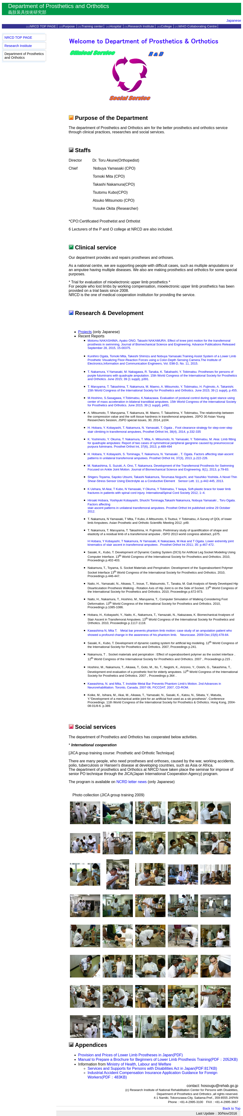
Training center (90, 26)
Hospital (114, 26)
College (165, 26)
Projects (85, 332)
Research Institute (139, 26)
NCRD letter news (131, 782)
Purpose (67, 26)
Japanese (233, 20)
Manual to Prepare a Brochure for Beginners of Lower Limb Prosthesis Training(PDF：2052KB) (158, 1059)
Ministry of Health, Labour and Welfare (139, 1064)
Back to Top (231, 1108)
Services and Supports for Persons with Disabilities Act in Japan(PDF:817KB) (152, 1068)
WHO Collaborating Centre (196, 26)
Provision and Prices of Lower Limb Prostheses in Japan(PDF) (130, 1055)
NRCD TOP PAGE (41, 26)
